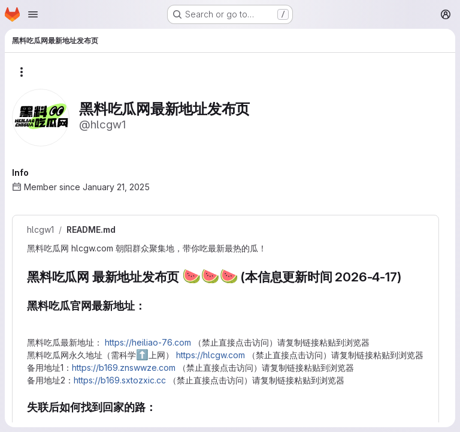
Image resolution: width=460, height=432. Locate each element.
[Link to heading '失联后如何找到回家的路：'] (33, 421)
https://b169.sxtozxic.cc (120, 380)
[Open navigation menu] (33, 14)
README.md (91, 230)
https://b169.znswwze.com (123, 367)
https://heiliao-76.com (148, 342)
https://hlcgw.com (210, 355)
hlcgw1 (40, 230)
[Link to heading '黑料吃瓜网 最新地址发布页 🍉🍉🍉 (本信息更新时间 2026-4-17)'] (407, 276)
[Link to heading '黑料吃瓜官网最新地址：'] (33, 319)
